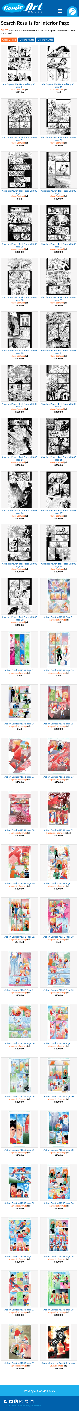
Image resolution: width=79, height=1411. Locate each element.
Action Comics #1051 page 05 (58, 723)
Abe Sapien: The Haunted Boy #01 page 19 (58, 85)
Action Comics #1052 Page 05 (58, 990)
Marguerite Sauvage (57, 619)
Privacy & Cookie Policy (39, 1391)
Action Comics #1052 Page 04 (20, 990)
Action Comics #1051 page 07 (58, 776)
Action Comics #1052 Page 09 (20, 1096)
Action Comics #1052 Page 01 (58, 883)
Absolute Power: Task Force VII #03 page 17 (58, 512)
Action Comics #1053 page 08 (58, 1309)
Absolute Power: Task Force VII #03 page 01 (19, 138)
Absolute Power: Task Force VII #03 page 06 (19, 245)
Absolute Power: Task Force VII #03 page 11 (58, 352)
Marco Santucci (18, 142)
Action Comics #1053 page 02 (58, 1149)
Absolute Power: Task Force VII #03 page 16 (19, 512)
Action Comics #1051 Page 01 (58, 617)
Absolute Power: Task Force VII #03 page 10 (19, 352)
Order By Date (27, 39)
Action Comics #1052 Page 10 (58, 1096)
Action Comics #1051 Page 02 (20, 670)
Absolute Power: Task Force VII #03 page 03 (19, 192)
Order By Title (9, 39)
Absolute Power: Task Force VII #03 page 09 (58, 298)
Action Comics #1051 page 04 (20, 723)
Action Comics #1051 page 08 (20, 830)
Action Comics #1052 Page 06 (20, 1043)
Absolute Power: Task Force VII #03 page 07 (58, 245)
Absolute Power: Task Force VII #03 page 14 (19, 458)
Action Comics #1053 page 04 (58, 1203)
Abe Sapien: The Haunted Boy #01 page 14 (19, 85)
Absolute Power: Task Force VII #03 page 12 (19, 405)
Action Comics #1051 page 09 (58, 830)
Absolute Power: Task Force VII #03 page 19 (58, 565)
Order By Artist (45, 39)
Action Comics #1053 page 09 (20, 1363)
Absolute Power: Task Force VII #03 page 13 (58, 405)
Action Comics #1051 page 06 (20, 776)
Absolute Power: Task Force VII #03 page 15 (58, 458)
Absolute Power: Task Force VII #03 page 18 (19, 565)
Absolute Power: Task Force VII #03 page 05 (58, 192)
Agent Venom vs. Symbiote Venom (59, 1363)
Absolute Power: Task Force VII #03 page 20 (19, 618)
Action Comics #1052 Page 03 (58, 936)
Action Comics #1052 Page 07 (58, 1043)
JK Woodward (56, 1365)
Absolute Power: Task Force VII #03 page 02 (58, 138)
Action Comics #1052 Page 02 (20, 936)
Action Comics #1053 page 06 (58, 1256)
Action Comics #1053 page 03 (20, 1203)
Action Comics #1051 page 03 (58, 670)
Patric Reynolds (18, 89)
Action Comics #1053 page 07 (20, 1309)
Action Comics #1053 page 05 (20, 1256)
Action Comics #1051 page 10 (20, 883)
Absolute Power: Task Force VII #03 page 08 (19, 298)
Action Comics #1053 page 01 (20, 1149)
